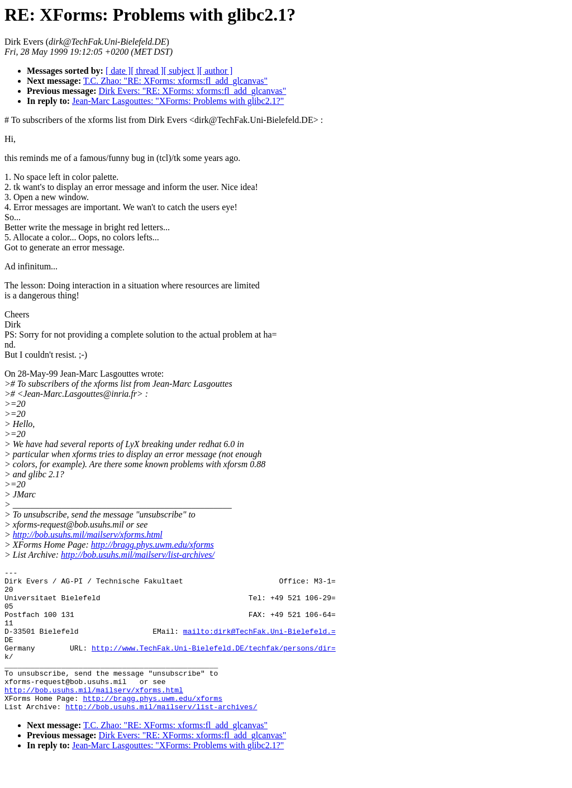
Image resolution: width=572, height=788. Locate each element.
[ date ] (118, 70)
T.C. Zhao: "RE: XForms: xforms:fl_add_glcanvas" (175, 81)
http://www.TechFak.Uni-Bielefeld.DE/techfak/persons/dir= (214, 664)
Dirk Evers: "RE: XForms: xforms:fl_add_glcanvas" (193, 91)
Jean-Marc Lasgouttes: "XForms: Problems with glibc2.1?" (178, 101)
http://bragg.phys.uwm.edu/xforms (152, 544)
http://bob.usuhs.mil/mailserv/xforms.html (88, 534)
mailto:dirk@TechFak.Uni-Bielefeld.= (259, 644)
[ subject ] (181, 70)
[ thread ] (147, 70)
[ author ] (216, 70)
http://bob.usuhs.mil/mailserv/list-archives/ (137, 554)
